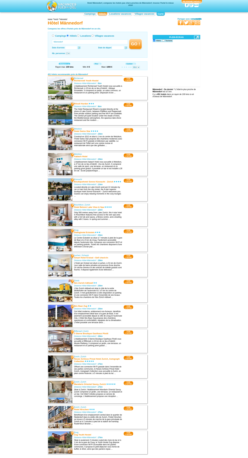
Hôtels (102, 14)
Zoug (76, 230)
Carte (161, 14)
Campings (90, 14)
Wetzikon (78, 129)
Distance (64, 64)
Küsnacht (78, 179)
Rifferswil (78, 331)
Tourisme (168, 41)
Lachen (77, 255)
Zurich (87, 205)
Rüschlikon (78, 205)
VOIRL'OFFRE (128, 79)
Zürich (76, 281)
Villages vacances (145, 14)
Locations (85, 36)
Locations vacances (120, 14)
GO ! (135, 44)
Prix (97, 64)
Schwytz (85, 255)
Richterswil (78, 78)
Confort (131, 64)
